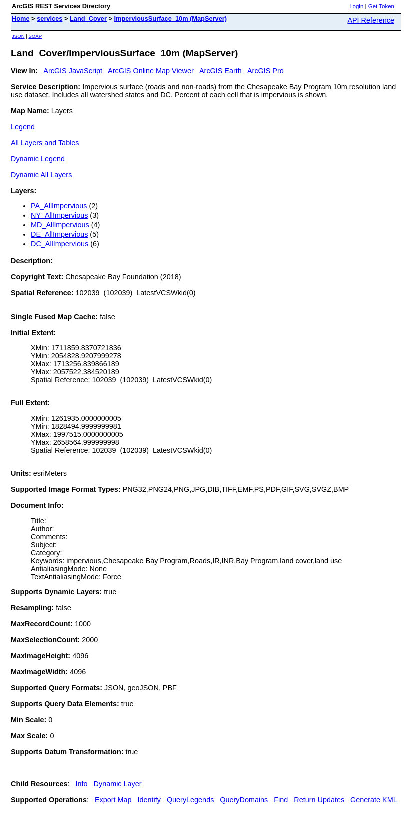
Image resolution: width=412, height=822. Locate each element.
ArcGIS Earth (221, 71)
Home (21, 18)
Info (82, 784)
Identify (149, 800)
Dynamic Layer (118, 784)
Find (281, 800)
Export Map (113, 800)
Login (357, 7)
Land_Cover (88, 18)
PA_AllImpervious (59, 206)
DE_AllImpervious (59, 234)
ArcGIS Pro (266, 71)
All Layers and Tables (45, 143)
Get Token (381, 7)
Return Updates (319, 800)
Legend (23, 127)
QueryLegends (190, 800)
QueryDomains (244, 800)
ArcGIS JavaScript (73, 71)
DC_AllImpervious (59, 244)
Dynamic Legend (38, 159)
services (49, 18)
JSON (18, 36)
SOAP (35, 36)
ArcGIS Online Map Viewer (151, 71)
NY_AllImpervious (59, 216)
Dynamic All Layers (41, 175)
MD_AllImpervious (60, 225)
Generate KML (374, 800)
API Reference (371, 20)
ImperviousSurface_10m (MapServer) (170, 18)
